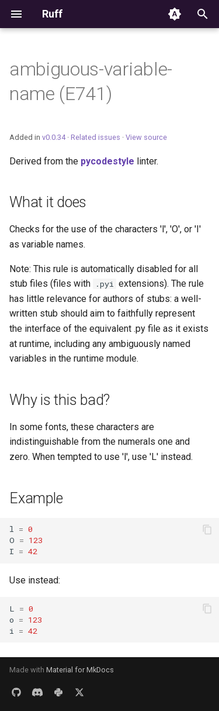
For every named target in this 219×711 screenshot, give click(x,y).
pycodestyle (107, 161)
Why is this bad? (59, 399)
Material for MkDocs (80, 669)
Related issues (95, 137)
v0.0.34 (53, 137)
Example (35, 498)
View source (146, 137)
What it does (47, 202)
